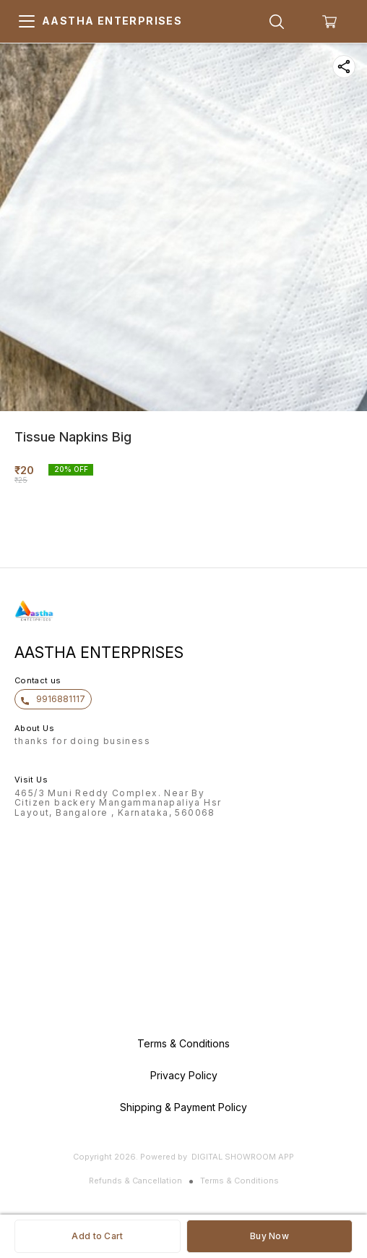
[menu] (27, 22)
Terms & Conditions (239, 1180)
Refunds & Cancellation (135, 1180)
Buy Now (269, 1235)
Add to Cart (97, 1235)
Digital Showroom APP (242, 1157)
